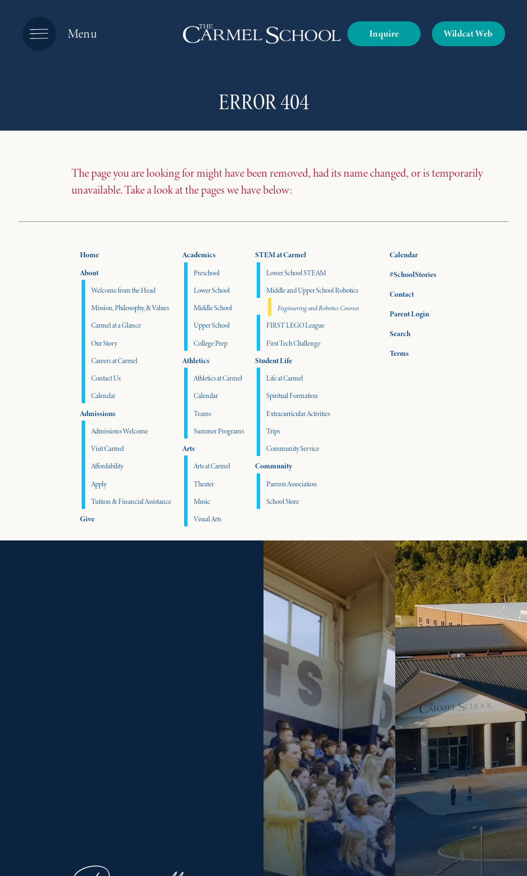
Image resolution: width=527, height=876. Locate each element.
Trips (273, 431)
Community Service (292, 448)
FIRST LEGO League (295, 325)
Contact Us (105, 378)
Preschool (207, 273)
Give (87, 518)
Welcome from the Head (123, 290)
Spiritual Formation (292, 395)
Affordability (107, 466)
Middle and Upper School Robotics (312, 290)
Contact (393, 294)
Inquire (384, 33)
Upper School (212, 325)
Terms (392, 352)
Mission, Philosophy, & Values (130, 307)
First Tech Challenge (293, 343)
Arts (188, 448)
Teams (202, 413)
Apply (98, 484)
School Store (282, 501)
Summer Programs (219, 431)
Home (89, 254)
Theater (204, 484)
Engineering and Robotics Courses (318, 307)
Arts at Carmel (212, 466)
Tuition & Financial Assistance (131, 501)
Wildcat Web (468, 33)
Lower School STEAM (296, 273)
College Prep (210, 343)
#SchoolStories (404, 274)
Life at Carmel (284, 378)
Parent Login (401, 311)
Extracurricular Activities (298, 413)
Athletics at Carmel (218, 378)
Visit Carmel (107, 448)
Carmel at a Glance (116, 325)
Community (273, 466)
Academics (199, 254)
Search (391, 332)
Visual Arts (207, 519)
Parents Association (291, 484)
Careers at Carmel (114, 360)
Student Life (273, 360)
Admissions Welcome (119, 431)
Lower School (212, 290)
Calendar (103, 395)
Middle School (213, 307)
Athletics (195, 360)
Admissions (97, 413)
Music (202, 501)
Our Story (104, 343)
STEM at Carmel (280, 254)
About (89, 272)
